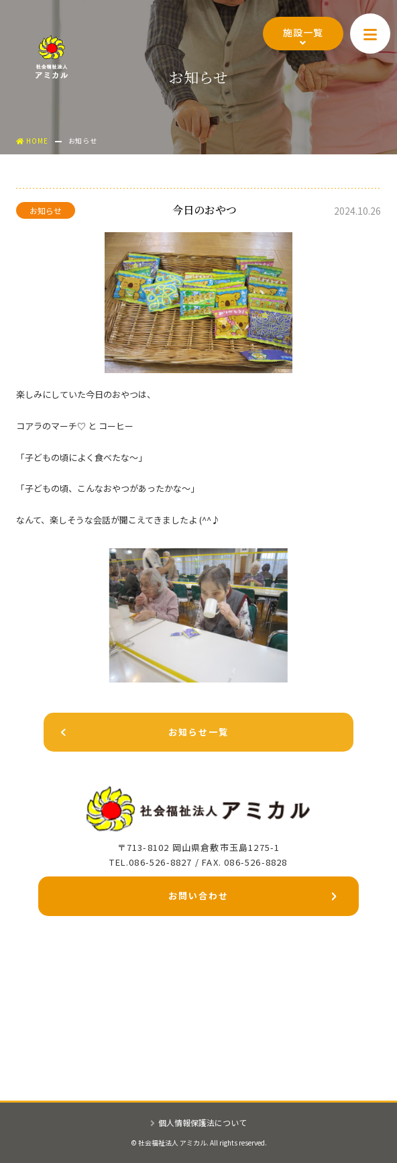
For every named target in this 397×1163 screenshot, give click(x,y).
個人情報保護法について (198, 1122)
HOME (32, 141)
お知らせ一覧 (136, 734)
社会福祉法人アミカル (51, 57)
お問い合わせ (252, 898)
